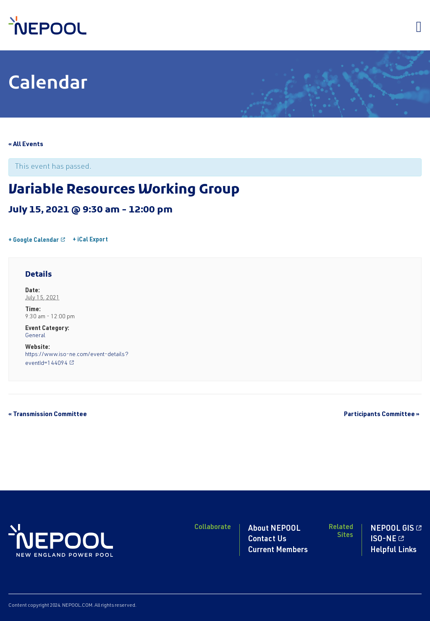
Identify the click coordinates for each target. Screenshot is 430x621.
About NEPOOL (274, 529)
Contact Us (267, 539)
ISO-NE (383, 539)
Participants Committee (382, 414)
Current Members (278, 550)
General (35, 336)
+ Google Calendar (33, 241)
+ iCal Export (90, 240)
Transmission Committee (47, 414)
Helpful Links (393, 550)
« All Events (25, 144)
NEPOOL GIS (392, 529)
